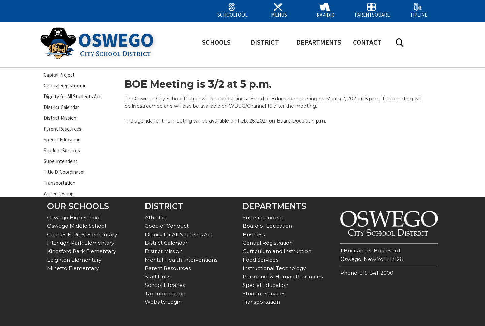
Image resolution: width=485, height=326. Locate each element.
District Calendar (61, 107)
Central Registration (65, 85)
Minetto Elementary (73, 268)
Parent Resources (63, 129)
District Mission (60, 118)
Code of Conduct (167, 226)
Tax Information (165, 293)
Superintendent (60, 161)
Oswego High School (74, 217)
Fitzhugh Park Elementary (80, 243)
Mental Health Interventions (181, 259)
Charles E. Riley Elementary (82, 234)
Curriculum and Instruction (277, 251)
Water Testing (59, 193)
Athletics (156, 217)
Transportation (59, 183)
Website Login (163, 302)
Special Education (62, 139)
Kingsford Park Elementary (81, 251)
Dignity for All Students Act (72, 96)
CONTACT (367, 42)
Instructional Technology (274, 268)
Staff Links (157, 276)
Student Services (62, 150)
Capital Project (59, 75)
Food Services (260, 259)
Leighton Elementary (74, 259)
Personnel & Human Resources (283, 276)
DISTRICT (265, 42)
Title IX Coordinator (64, 172)
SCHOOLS (216, 42)
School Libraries (165, 285)
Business (254, 234)
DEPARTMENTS (318, 42)
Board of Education (267, 226)
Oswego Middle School (76, 226)
